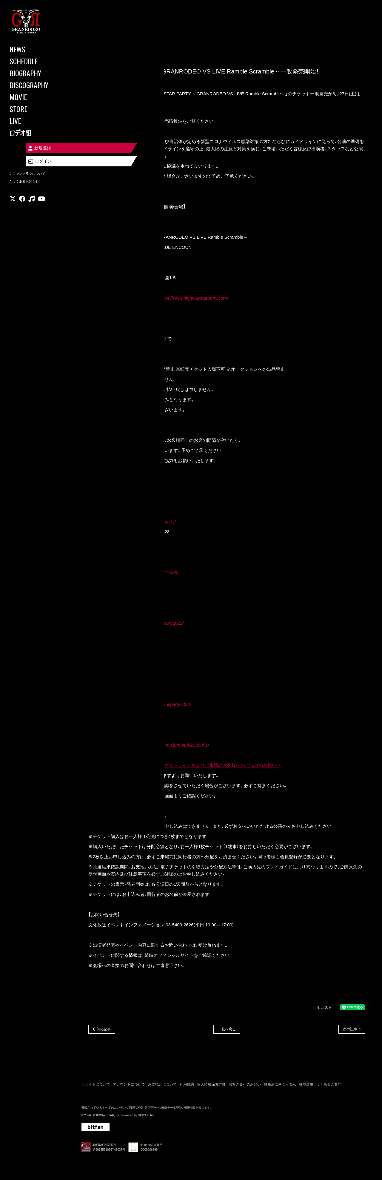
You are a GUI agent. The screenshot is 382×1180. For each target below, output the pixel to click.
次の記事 (350, 1030)
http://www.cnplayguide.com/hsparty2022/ (150, 704)
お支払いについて (162, 1086)
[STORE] (36, 108)
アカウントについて (129, 1086)
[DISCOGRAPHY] (36, 84)
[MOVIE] (36, 96)
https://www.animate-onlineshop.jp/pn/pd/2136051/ (159, 745)
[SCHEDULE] (36, 61)
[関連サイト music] (31, 201)
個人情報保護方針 (211, 1086)
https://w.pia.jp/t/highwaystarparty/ (142, 522)
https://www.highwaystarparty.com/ (193, 298)
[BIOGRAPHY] (36, 72)
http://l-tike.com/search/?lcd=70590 (143, 572)
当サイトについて (95, 1086)
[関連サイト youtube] (41, 201)
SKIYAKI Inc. (146, 1116)
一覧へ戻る (227, 1030)
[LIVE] (36, 120)
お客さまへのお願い (245, 1086)
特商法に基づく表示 (280, 1086)
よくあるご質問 (328, 1086)
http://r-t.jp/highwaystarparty (136, 664)
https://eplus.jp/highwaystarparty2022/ (146, 623)
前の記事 (103, 1030)
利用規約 (187, 1086)
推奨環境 (306, 1086)
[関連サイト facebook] (22, 201)
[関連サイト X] (13, 201)
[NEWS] (36, 49)
